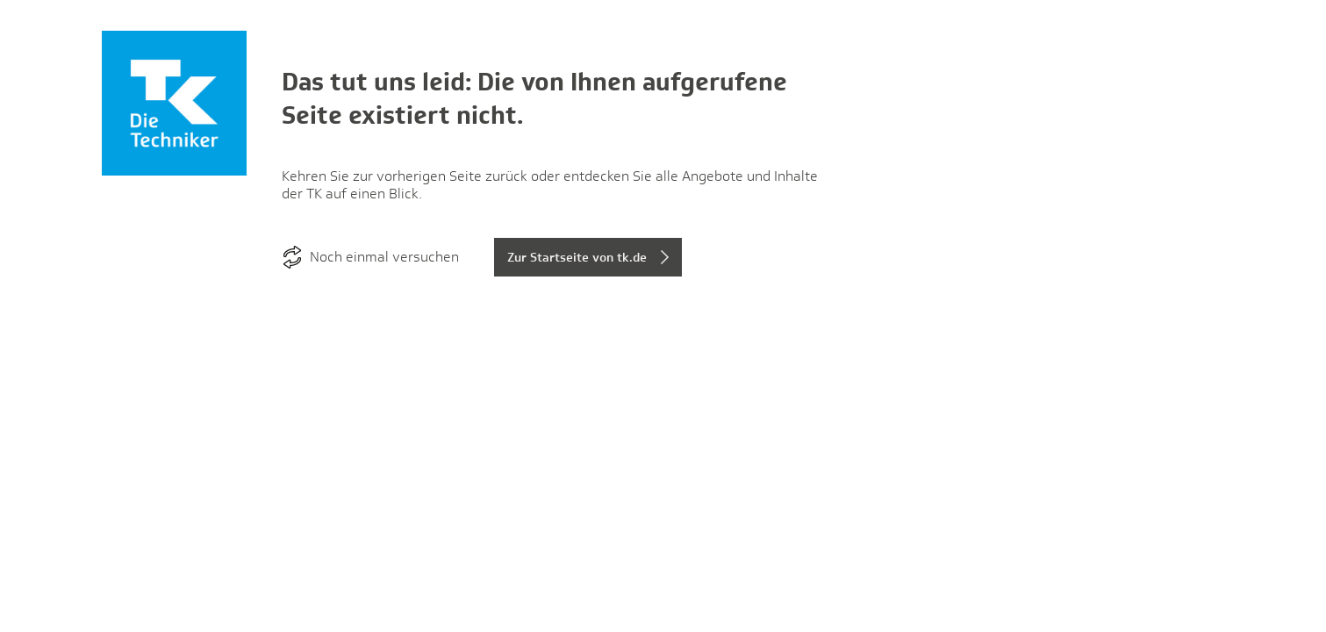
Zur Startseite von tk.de (577, 257)
